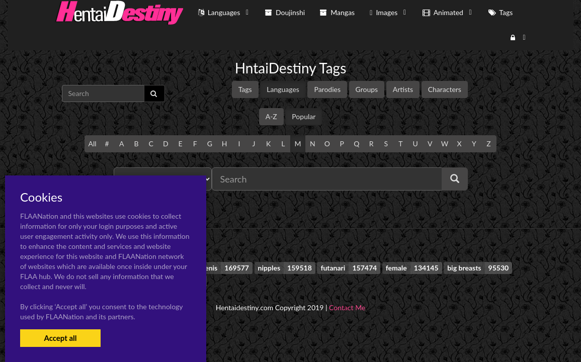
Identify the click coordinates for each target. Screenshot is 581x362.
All (92, 143)
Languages (283, 89)
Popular (303, 116)
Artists (403, 89)
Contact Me (347, 307)
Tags (245, 89)
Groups (367, 89)
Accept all (60, 337)
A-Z (271, 116)
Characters (444, 89)
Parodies (327, 89)
